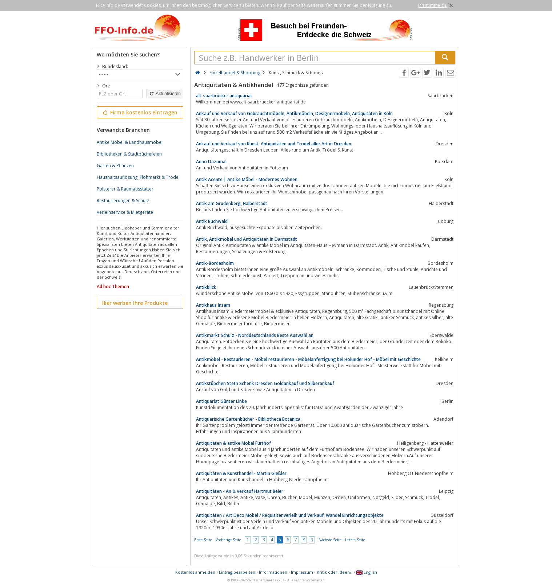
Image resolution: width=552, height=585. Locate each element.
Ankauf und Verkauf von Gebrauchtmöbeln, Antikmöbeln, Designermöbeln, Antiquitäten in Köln (294, 113)
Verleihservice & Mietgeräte (125, 212)
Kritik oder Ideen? (334, 572)
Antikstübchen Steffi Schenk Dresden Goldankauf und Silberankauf (265, 383)
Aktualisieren (165, 93)
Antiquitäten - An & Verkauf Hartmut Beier (239, 491)
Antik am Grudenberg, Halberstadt (231, 203)
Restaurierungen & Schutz (123, 200)
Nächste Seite (330, 539)
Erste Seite (203, 539)
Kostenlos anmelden (195, 572)
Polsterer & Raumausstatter (125, 189)
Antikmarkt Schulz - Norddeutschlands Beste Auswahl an (254, 335)
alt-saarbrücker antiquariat (224, 96)
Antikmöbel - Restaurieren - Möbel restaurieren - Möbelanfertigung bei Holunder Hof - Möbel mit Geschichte (308, 359)
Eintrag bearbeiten (237, 572)
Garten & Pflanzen (115, 165)
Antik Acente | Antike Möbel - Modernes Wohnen (246, 179)
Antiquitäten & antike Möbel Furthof (233, 443)
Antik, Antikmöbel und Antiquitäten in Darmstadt (246, 239)
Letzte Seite (355, 539)
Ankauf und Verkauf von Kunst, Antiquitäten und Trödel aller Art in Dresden (273, 144)
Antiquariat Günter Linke (221, 401)
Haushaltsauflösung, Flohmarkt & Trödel (138, 177)
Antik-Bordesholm (215, 263)
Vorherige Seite (228, 539)
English (366, 572)
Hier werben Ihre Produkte (134, 302)
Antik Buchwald (212, 221)
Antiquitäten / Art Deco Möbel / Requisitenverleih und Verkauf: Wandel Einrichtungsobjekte (290, 515)
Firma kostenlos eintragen (139, 112)
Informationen (273, 572)
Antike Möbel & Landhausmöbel (130, 142)
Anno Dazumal (211, 161)
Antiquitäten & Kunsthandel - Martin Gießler (241, 473)
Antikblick (206, 287)
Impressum (302, 572)
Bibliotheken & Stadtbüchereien (129, 154)
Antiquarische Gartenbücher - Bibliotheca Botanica (248, 419)
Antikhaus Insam (213, 305)
